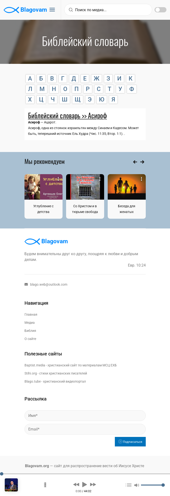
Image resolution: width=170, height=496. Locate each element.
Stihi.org (30, 373)
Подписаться (130, 442)
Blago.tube (32, 381)
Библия (30, 331)
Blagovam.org (37, 466)
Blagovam (25, 10)
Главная (30, 314)
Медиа (29, 322)
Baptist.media (34, 365)
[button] (76, 484)
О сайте (30, 339)
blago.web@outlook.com (45, 284)
